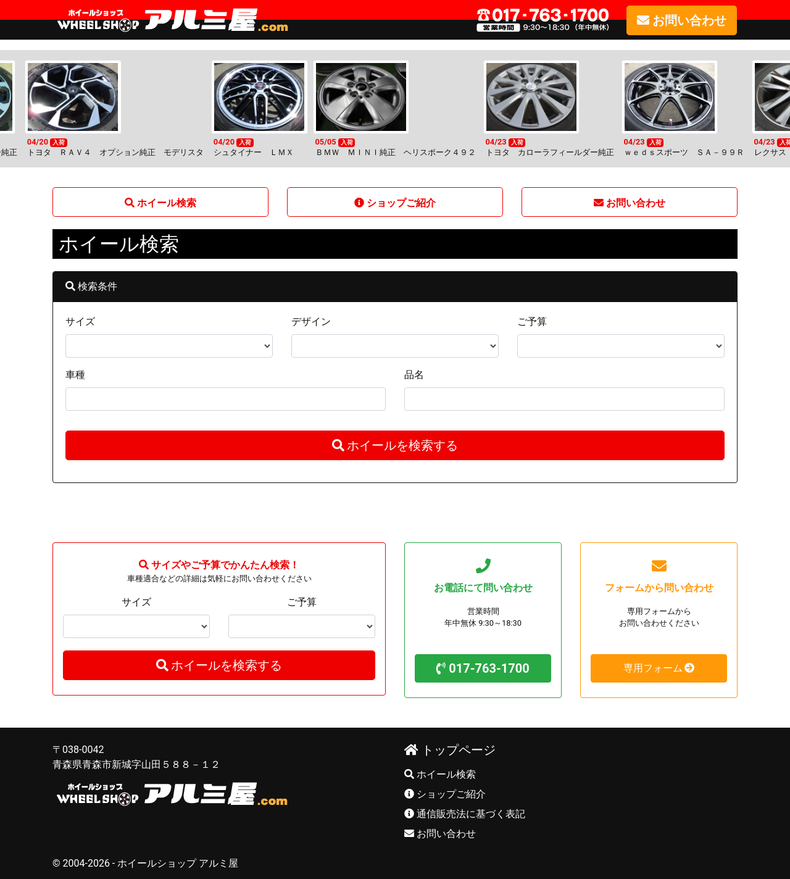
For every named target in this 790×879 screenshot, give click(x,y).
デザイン (311, 321)
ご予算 (532, 321)
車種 (75, 375)
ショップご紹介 (445, 794)
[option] (392, 109)
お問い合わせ (440, 833)
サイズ (80, 321)
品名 (414, 375)
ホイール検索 (440, 774)
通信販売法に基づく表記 (464, 814)
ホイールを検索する (395, 445)
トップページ (450, 749)
